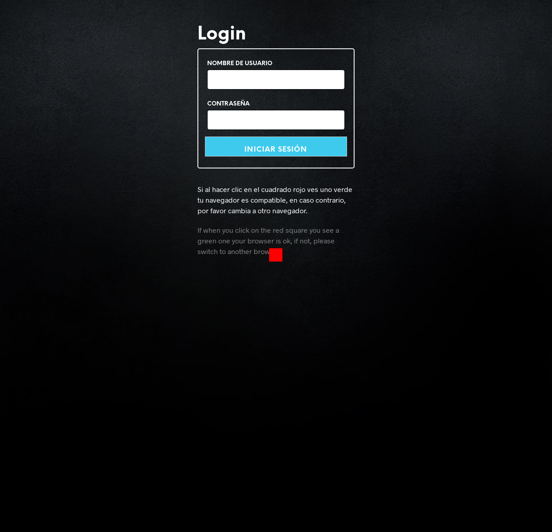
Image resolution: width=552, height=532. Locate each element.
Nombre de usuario (239, 63)
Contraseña (228, 104)
